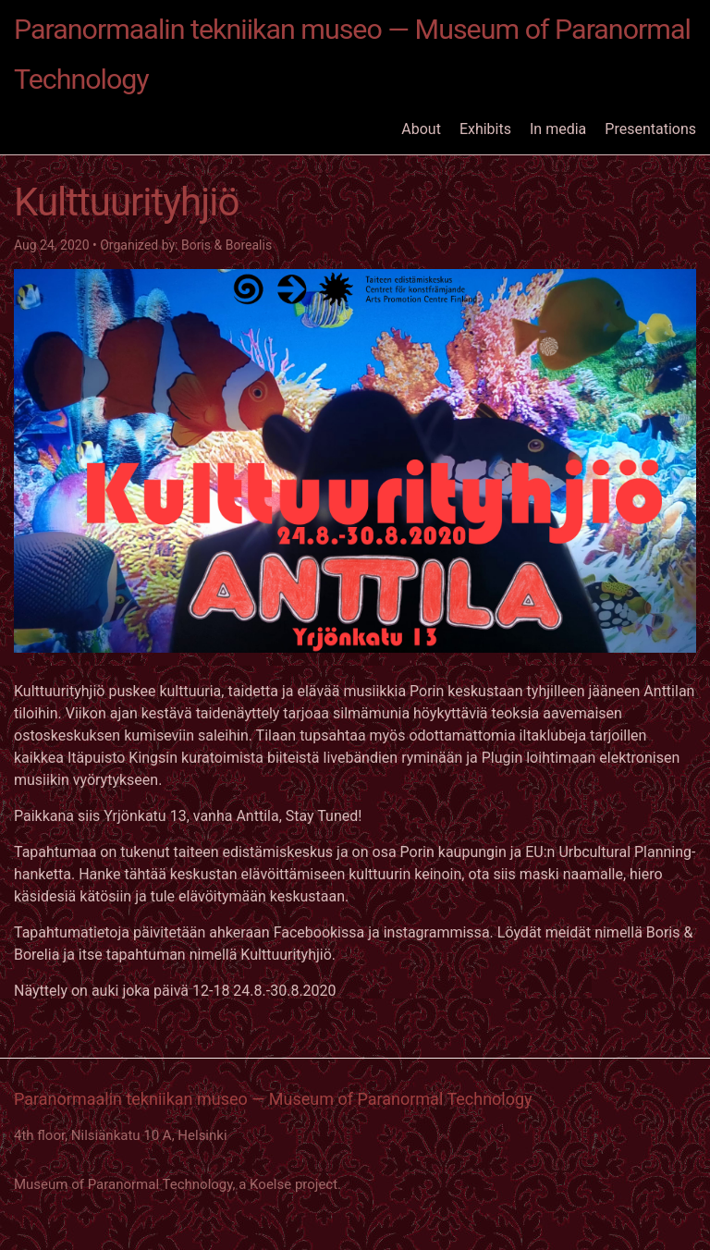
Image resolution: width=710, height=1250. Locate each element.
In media (558, 129)
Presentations (650, 129)
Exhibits (485, 129)
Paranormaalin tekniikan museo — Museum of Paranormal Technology (352, 54)
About (421, 129)
